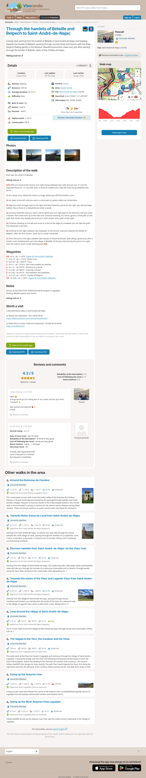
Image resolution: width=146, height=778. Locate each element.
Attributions (102, 99)
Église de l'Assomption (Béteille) (39, 256)
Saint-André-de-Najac (68, 92)
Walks (19, 17)
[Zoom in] (137, 71)
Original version (131, 55)
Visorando (9, 22)
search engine (60, 729)
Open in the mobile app (22, 131)
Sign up (128, 17)
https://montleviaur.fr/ (15, 326)
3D (133, 97)
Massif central (66, 88)
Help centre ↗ (31, 17)
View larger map (119, 132)
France (66, 83)
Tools (10, 17)
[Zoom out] (137, 76)
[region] (119, 84)
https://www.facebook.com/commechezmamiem (26, 318)
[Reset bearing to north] (137, 81)
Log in (137, 17)
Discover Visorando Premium (72, 117)
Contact (9, 762)
